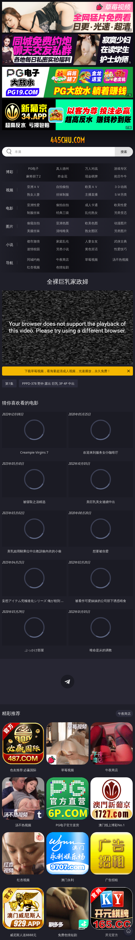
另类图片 (120, 231)
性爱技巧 (120, 249)
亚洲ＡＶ (33, 186)
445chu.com (67, 140)
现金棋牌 (91, 176)
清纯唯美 (62, 231)
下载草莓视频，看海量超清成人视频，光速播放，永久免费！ (78, 371)
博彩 (9, 171)
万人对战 (91, 168)
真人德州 (62, 168)
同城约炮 (33, 259)
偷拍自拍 (62, 205)
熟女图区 (91, 231)
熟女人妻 (33, 194)
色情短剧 (62, 267)
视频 (9, 189)
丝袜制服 (62, 194)
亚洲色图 (62, 223)
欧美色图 (91, 223)
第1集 (9, 383)
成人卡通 (91, 205)
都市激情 (33, 241)
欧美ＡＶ (91, 186)
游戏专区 (120, 168)
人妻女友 (91, 241)
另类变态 (120, 212)
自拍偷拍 (62, 186)
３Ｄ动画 (120, 186)
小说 (9, 244)
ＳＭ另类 (120, 194)
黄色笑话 (91, 249)
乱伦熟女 (91, 212)
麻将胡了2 (33, 176)
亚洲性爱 (33, 205)
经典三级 (62, 212)
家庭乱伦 (62, 241)
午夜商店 (62, 259)
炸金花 (62, 176)
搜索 (124, 151)
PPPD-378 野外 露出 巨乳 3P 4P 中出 (48, 383)
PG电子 (33, 168)
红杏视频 (33, 267)
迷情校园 (33, 249)
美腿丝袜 (33, 231)
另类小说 (62, 249)
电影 (9, 208)
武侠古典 (120, 241)
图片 (9, 226)
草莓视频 (91, 259)
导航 (9, 262)
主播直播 (91, 194)
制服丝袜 (33, 212)
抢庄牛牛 (120, 176)
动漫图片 (120, 223)
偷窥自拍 (33, 223)
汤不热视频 (120, 259)
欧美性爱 (120, 205)
